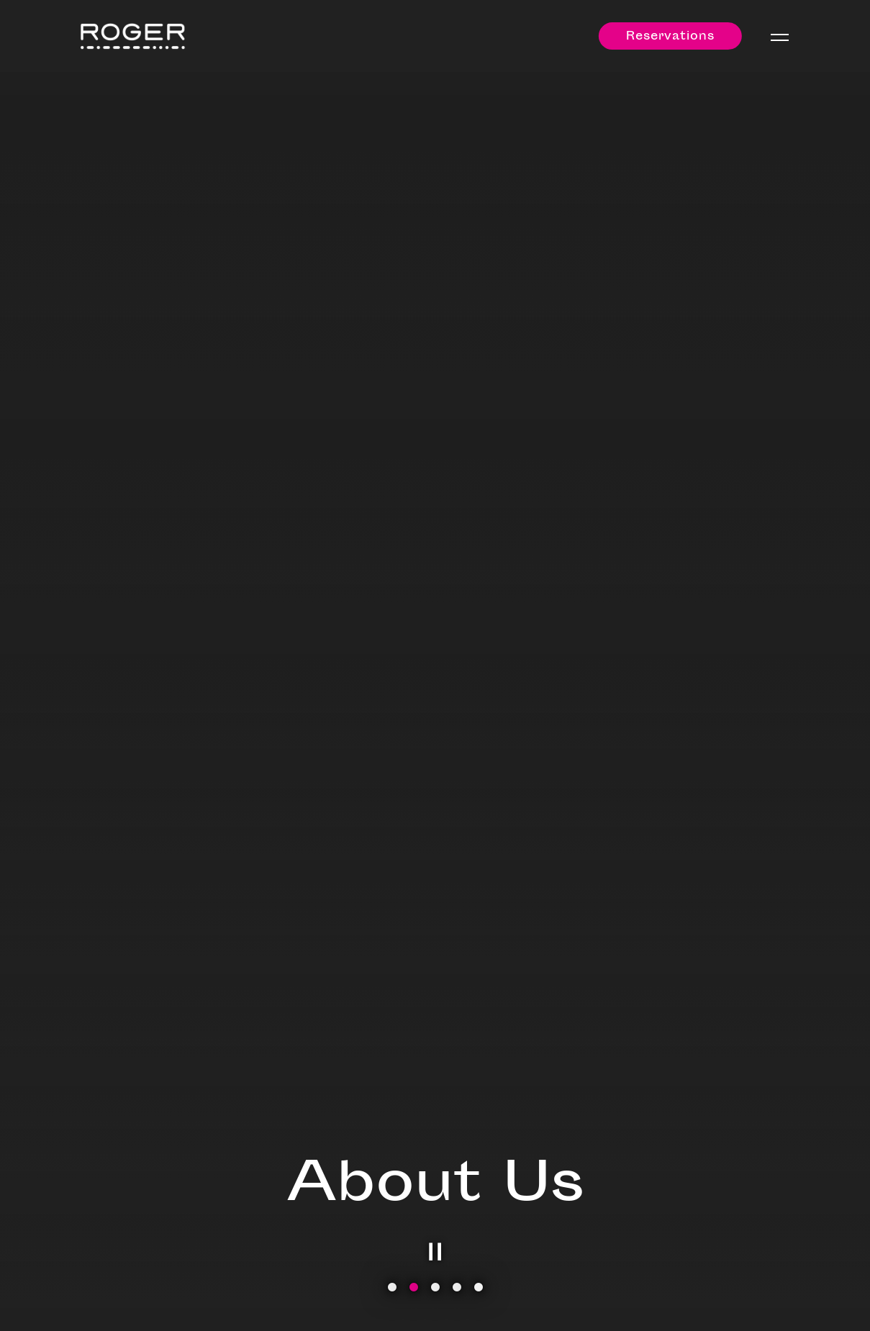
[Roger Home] (133, 36)
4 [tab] (457, 1288)
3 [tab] (435, 1288)
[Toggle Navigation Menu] (779, 37)
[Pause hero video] (435, 1252)
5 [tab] (478, 1288)
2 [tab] (414, 1288)
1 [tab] (392, 1288)
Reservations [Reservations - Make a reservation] (670, 37)
